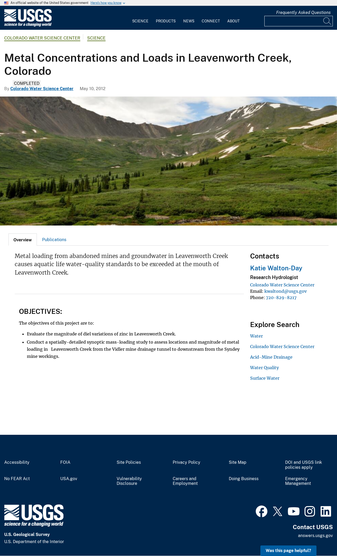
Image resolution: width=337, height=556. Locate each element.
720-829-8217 (281, 297)
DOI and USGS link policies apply (303, 465)
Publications (54, 239)
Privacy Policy (186, 462)
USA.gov (68, 478)
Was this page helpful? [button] (288, 550)
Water (256, 336)
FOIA (65, 462)
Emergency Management (298, 481)
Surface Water (264, 378)
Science (140, 21)
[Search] (327, 21)
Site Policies (129, 462)
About (233, 21)
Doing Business (244, 478)
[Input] (298, 21)
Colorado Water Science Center (42, 38)
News (188, 21)
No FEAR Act (17, 478)
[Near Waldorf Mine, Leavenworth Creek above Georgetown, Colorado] (168, 161)
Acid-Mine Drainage (271, 357)
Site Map (237, 462)
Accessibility (16, 462)
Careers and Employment (185, 481)
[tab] (22, 239)
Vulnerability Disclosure (129, 481)
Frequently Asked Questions (303, 12)
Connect (211, 21)
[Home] (28, 25)
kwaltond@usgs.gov (285, 291)
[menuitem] (140, 18)
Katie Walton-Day (276, 268)
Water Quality (264, 367)
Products (166, 21)
